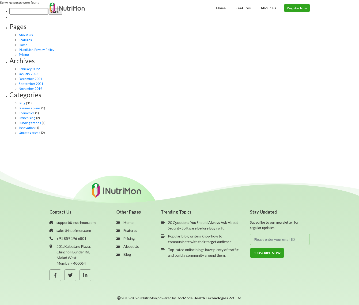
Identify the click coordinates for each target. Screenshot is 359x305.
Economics (26, 113)
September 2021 (31, 84)
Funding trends (30, 123)
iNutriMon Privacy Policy (36, 50)
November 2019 (30, 88)
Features (25, 40)
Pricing (24, 54)
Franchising (27, 118)
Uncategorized (29, 133)
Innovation (27, 128)
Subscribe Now (267, 253)
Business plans (30, 108)
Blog (22, 103)
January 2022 (28, 74)
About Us (26, 35)
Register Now (297, 8)
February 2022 (29, 69)
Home (23, 45)
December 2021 (30, 79)
